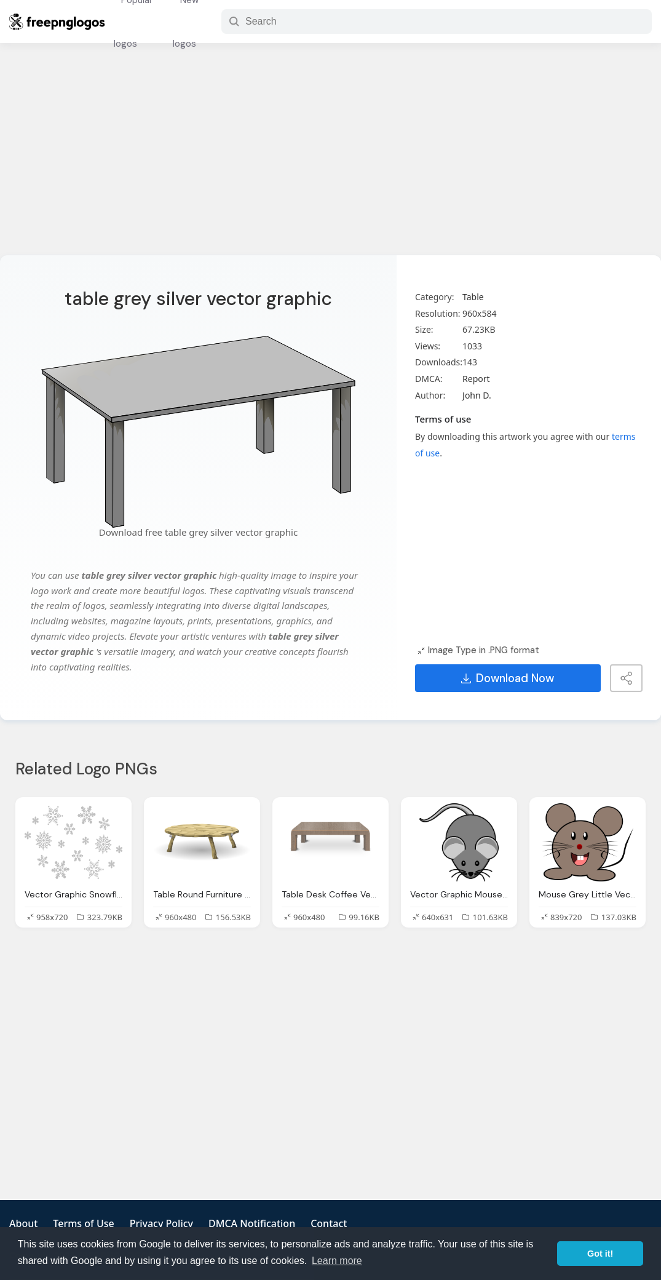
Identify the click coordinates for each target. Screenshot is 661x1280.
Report (476, 378)
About (23, 1223)
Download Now (507, 678)
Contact (329, 1223)
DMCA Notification (251, 1223)
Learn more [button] (337, 1260)
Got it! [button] (600, 1253)
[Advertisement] (330, 157)
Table (473, 297)
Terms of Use (83, 1223)
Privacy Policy (161, 1223)
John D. (476, 395)
